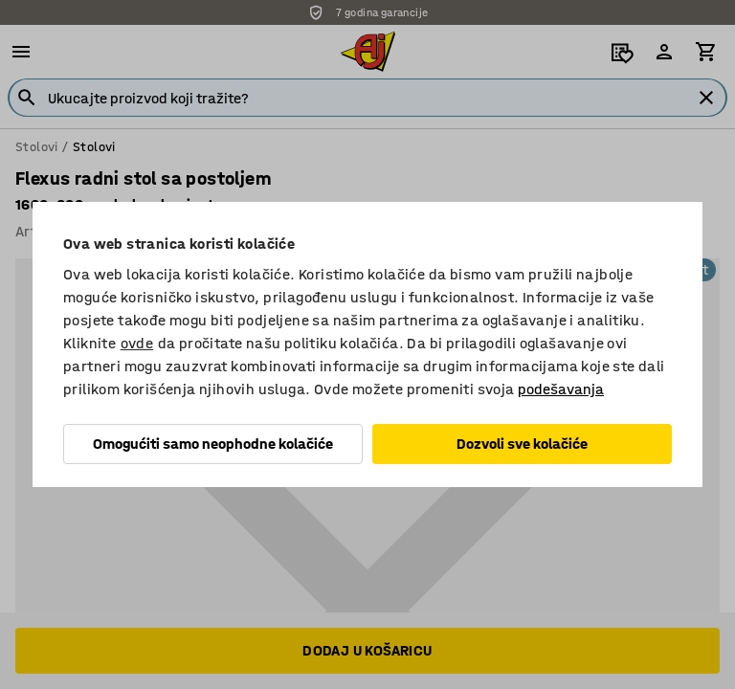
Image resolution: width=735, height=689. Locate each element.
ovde (137, 343)
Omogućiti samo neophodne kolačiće (213, 443)
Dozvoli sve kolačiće (522, 443)
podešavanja (561, 389)
